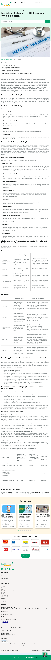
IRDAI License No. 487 (6, 630)
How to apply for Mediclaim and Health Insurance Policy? (17, 73)
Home (2, 10)
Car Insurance (4, 575)
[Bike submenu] (24, 2)
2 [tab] (20, 530)
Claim (2, 589)
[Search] (47, 21)
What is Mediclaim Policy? (10, 66)
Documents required (8, 75)
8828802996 (5, 636)
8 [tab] (32, 530)
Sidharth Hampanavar (6, 59)
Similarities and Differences (10, 72)
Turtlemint (11, 370)
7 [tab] (30, 530)
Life (23, 6)
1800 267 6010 (6, 613)
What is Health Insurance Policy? (11, 69)
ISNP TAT (3, 599)
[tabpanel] (9, 516)
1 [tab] (18, 530)
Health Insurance (10, 10)
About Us (3, 586)
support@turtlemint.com (8, 614)
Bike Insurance (4, 576)
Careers (3, 592)
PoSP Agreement (5, 593)
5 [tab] (26, 530)
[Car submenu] (17, 2)
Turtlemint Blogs (9, 492)
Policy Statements (36, 650)
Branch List (3, 601)
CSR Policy (3, 598)
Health (16, 6)
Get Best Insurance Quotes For (24, 657)
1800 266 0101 (5, 618)
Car (15, 2)
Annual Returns (4, 595)
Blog (2, 587)
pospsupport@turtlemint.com (9, 619)
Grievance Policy (5, 596)
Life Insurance (4, 579)
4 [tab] (24, 530)
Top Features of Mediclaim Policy (11, 67)
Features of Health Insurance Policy (12, 70)
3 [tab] (22, 530)
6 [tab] (28, 530)
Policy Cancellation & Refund (7, 590)
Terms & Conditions (45, 650)
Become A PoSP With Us (40, 5)
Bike (22, 2)
